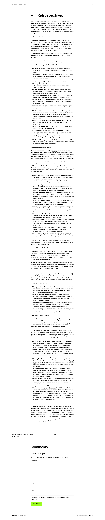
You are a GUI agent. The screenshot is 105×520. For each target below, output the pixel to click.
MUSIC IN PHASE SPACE (19, 4)
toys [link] (67, 235)
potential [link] (45, 65)
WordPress (90, 515)
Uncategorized (29, 434)
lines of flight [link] (39, 321)
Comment (34, 460)
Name (33, 477)
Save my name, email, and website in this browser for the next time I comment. (50, 498)
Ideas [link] (43, 349)
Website (33, 490)
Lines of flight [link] (47, 378)
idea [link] (37, 406)
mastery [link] (64, 42)
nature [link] (61, 408)
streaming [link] (63, 202)
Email (33, 484)
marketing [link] (54, 150)
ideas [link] (61, 312)
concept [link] (38, 29)
